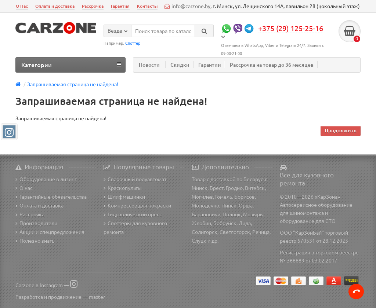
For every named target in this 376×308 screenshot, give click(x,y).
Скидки (179, 64)
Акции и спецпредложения (49, 231)
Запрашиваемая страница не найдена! (72, 84)
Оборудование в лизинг (46, 179)
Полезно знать (34, 240)
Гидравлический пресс (133, 214)
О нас (24, 187)
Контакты (147, 6)
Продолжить (341, 130)
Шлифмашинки (124, 196)
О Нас (22, 6)
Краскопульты (123, 187)
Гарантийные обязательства (51, 196)
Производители (36, 223)
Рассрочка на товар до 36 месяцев (272, 64)
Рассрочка (93, 6)
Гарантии (209, 64)
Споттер (132, 43)
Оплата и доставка (55, 6)
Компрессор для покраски (137, 205)
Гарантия (120, 6)
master (97, 296)
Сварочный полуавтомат (135, 179)
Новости (149, 64)
